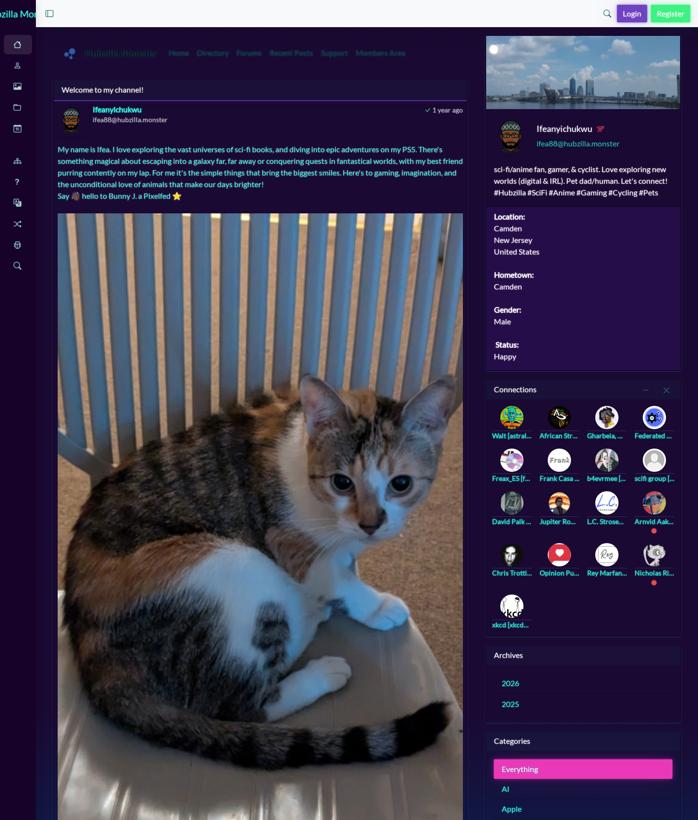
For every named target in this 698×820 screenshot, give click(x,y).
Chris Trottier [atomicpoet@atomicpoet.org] (541, 576)
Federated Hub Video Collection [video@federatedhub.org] (667, 439)
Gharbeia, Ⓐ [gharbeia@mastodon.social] (624, 439)
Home (255, 52)
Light (94, 45)
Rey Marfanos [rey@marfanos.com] (624, 576)
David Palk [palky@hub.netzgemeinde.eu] (541, 525)
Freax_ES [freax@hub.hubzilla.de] (541, 482)
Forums (325, 52)
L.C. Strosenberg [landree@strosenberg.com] (624, 525)
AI (537, 792)
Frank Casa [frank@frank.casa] (583, 482)
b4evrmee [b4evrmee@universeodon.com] (624, 482)
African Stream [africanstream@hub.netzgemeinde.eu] (583, 439)
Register (670, 13)
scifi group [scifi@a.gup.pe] (667, 482)
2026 (542, 686)
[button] (135, 13)
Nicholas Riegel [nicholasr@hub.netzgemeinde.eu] (667, 576)
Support (410, 52)
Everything (551, 772)
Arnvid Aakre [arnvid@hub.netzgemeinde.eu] (667, 525)
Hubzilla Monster (63, 13)
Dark (61, 45)
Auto (27, 45)
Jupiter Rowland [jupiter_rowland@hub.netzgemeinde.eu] (583, 525)
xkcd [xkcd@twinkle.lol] (541, 628)
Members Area (456, 52)
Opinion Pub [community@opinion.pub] (583, 576)
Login (632, 13)
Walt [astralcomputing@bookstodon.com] (541, 439)
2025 (542, 707)
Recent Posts (367, 52)
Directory (289, 52)
